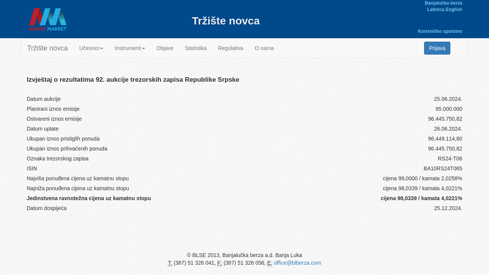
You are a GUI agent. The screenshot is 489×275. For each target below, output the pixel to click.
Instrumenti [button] (130, 48)
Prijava (437, 48)
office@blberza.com (297, 263)
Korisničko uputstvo (440, 31)
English (454, 9)
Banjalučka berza (443, 3)
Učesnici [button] (91, 48)
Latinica (435, 9)
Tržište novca (47, 48)
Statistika (196, 48)
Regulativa (230, 48)
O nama (264, 48)
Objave (165, 48)
